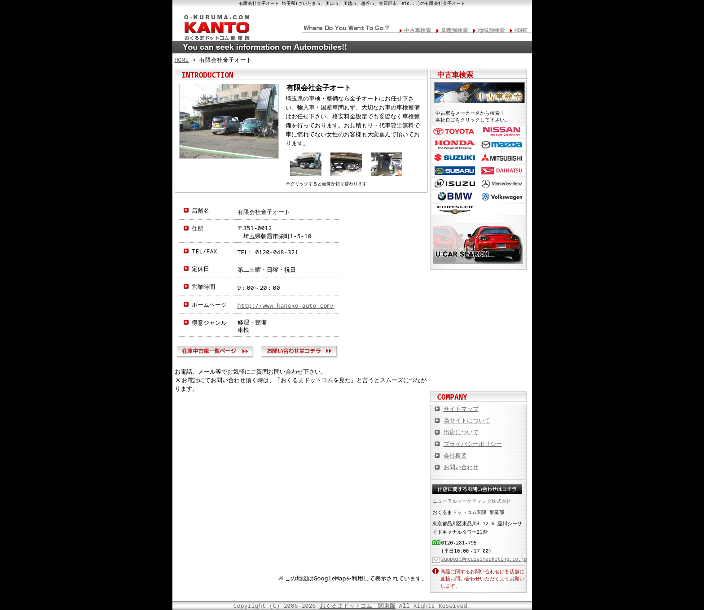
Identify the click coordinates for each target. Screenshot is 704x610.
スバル (454, 170)
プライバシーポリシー (473, 444)
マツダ (502, 144)
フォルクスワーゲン (502, 196)
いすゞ (454, 183)
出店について (461, 432)
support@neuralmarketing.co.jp (484, 558)
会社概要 (455, 455)
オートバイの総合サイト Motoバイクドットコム (478, 344)
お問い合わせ (301, 352)
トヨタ (454, 131)
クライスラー (454, 209)
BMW (454, 196)
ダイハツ (502, 170)
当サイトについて (467, 420)
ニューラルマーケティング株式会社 (471, 500)
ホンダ (454, 144)
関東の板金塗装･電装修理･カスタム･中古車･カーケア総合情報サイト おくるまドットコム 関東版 (212, 25)
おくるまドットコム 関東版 (358, 605)
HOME (521, 30)
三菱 (502, 157)
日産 (502, 131)
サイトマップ (461, 409)
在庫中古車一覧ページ (217, 352)
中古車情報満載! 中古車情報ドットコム (478, 314)
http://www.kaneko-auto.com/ (286, 305)
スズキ (454, 157)
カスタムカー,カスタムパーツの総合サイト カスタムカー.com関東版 (478, 285)
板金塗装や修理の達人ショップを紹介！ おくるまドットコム (478, 373)
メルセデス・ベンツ (502, 183)
